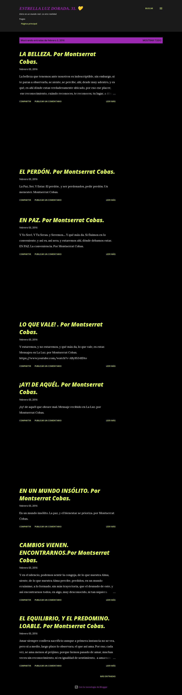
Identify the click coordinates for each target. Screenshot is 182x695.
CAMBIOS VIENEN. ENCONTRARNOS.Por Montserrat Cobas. (64, 552)
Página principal (29, 23)
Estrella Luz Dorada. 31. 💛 (51, 8)
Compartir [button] (25, 101)
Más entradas (107, 676)
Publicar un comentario (48, 101)
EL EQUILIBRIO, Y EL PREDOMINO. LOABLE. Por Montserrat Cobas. (64, 622)
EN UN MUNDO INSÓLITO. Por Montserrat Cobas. (59, 494)
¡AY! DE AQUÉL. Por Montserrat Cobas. (61, 388)
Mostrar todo (152, 40)
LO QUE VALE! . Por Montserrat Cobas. (61, 328)
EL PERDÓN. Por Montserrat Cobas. (67, 171)
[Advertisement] (67, 136)
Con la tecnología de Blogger (91, 687)
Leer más (110, 101)
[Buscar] (149, 8)
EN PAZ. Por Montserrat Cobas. (61, 220)
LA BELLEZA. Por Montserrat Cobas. (57, 57)
